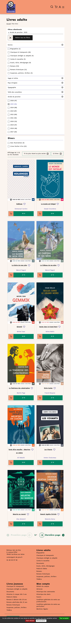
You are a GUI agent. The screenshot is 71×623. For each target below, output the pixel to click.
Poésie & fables (41, 568)
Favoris (38, 597)
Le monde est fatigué (48, 204)
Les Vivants (48, 449)
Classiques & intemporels (45, 555)
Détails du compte (42, 586)
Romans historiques (43, 574)
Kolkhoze (19, 204)
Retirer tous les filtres (19, 37)
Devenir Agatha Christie (48, 514)
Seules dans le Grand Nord (48, 327)
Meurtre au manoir (19, 514)
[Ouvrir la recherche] (52, 7)
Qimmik (19, 327)
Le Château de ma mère (48, 265)
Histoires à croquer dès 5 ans (17, 594)
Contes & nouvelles (42, 560)
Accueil (9, 23)
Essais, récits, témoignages (45, 566)
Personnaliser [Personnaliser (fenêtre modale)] (41, 620)
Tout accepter (64, 618)
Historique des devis (43, 594)
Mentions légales (42, 609)
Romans (39, 571)
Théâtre (39, 579)
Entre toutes (48, 388)
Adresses (39, 589)
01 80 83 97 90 (12, 560)
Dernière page (55, 535)
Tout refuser (30, 620)
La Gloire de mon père (19, 265)
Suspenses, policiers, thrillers (46, 576)
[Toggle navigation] (62, 7)
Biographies (40, 553)
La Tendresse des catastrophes (19, 388)
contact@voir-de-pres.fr (14, 557)
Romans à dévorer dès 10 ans (17, 599)
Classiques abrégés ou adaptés (46, 558)
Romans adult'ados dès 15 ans (17, 602)
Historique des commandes (45, 591)
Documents (40, 563)
